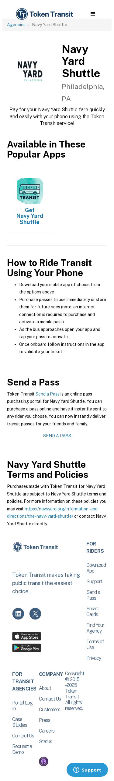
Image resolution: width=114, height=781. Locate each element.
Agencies (16, 24)
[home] (44, 14)
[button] (93, 14)
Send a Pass (48, 394)
